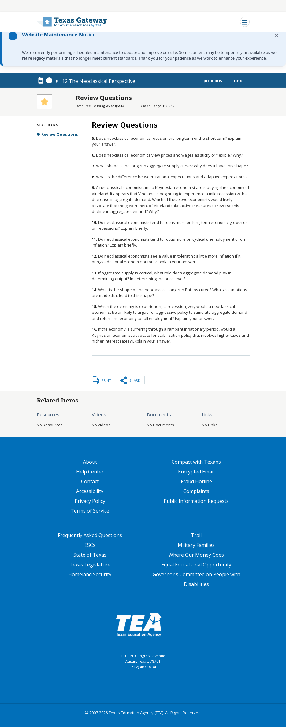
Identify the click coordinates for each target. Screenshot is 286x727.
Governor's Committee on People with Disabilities (196, 579)
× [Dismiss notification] (276, 35)
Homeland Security (89, 574)
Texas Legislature (89, 564)
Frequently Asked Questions (90, 535)
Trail (196, 535)
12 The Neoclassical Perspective (98, 81)
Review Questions (59, 134)
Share (134, 380)
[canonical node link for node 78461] (42, 80)
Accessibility (89, 491)
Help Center (90, 471)
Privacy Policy (90, 501)
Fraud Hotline (196, 481)
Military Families (196, 545)
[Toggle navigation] (245, 22)
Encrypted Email (196, 471)
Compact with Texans (196, 461)
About (90, 461)
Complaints (196, 491)
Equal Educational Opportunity (196, 564)
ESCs (89, 545)
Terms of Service (90, 510)
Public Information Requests (196, 501)
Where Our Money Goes (196, 554)
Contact (90, 481)
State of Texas (89, 554)
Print (106, 380)
